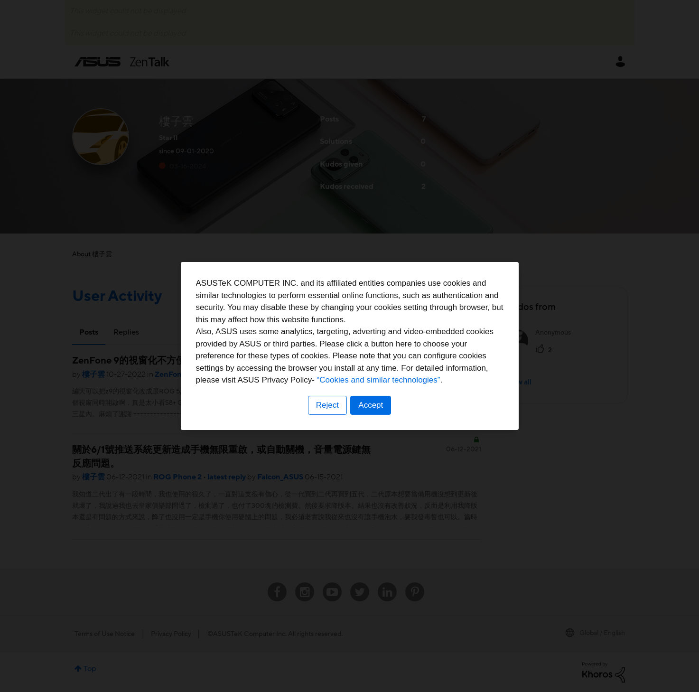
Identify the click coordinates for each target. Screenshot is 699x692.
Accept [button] (371, 405)
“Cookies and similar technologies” (378, 379)
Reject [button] (327, 405)
